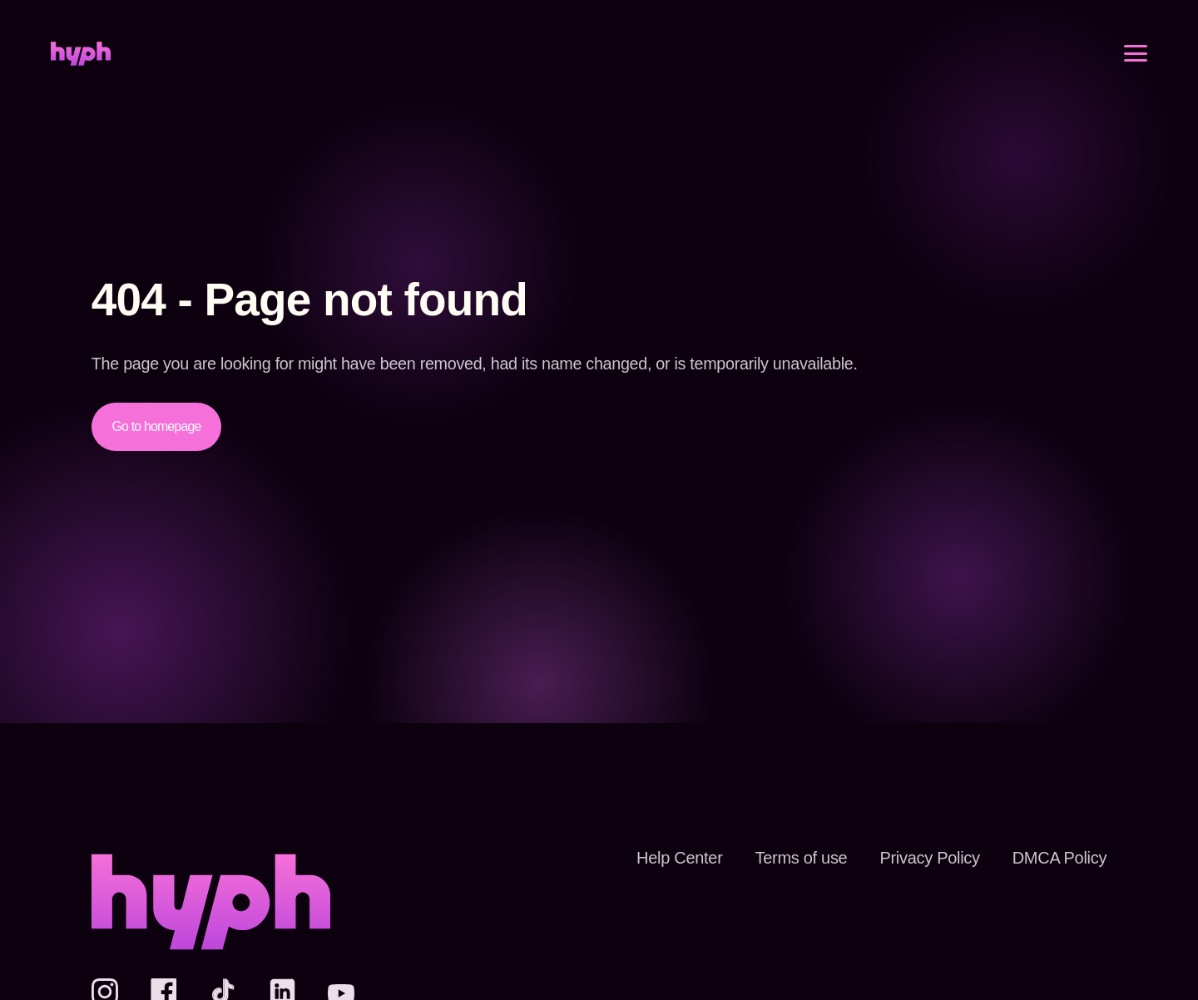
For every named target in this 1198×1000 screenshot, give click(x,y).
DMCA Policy (1054, 857)
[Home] (81, 64)
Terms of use (779, 857)
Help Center (651, 857)
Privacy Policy (916, 857)
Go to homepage (160, 426)
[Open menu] (1135, 64)
